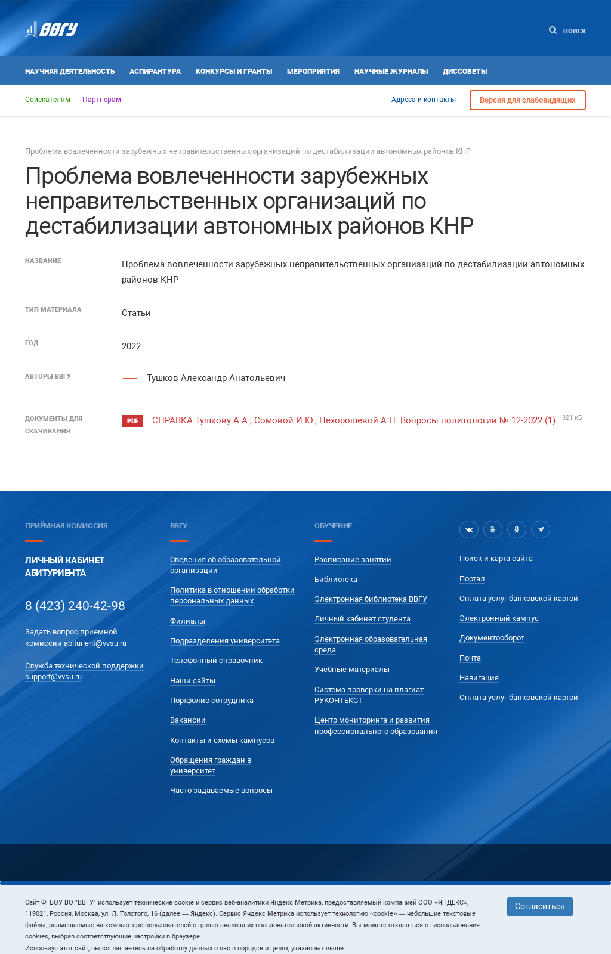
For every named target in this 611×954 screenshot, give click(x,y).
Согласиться (540, 906)
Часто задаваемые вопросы (221, 790)
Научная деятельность (70, 71)
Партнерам (101, 99)
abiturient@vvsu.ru (95, 643)
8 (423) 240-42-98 (75, 606)
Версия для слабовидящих (528, 99)
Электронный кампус (499, 618)
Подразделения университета (225, 640)
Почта (470, 657)
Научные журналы (391, 71)
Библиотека (335, 579)
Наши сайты (192, 680)
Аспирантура (155, 71)
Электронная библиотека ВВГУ (370, 598)
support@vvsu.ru (53, 676)
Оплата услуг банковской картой (518, 598)
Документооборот (491, 637)
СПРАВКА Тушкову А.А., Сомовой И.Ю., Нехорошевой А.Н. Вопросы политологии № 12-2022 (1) (355, 420)
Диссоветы (465, 71)
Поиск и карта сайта (496, 558)
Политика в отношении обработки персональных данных (232, 595)
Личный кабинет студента (362, 618)
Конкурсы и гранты (234, 71)
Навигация (479, 677)
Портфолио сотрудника (212, 700)
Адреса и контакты (423, 99)
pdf (132, 421)
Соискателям (47, 99)
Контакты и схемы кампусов (222, 740)
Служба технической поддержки (84, 665)
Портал (472, 578)
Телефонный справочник (216, 660)
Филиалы (187, 621)
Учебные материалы (352, 669)
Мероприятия (313, 71)
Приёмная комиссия (66, 525)
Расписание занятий (352, 559)
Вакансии (188, 719)
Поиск (567, 30)
